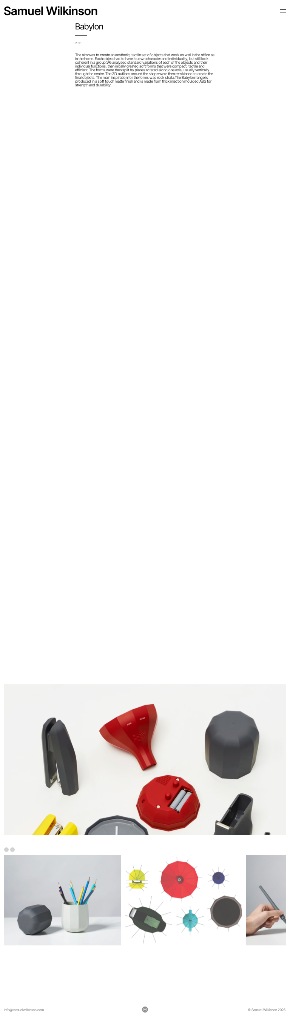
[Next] (12, 850)
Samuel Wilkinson (51, 11)
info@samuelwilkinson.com (24, 1010)
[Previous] (6, 850)
